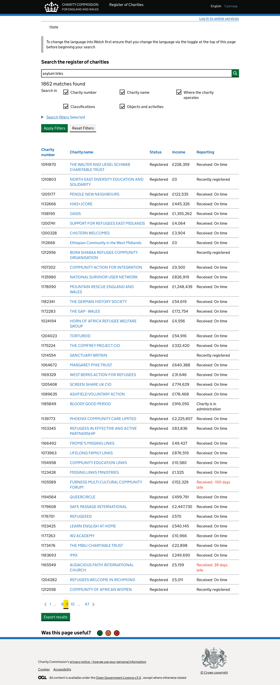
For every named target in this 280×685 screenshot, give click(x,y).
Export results (56, 617)
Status (156, 152)
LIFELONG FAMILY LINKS (91, 453)
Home (53, 27)
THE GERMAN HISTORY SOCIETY (98, 301)
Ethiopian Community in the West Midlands (106, 242)
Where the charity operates (199, 95)
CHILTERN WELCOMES (90, 233)
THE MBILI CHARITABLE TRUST (96, 545)
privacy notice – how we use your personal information (108, 662)
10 (73, 605)
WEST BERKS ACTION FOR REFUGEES (103, 374)
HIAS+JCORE (81, 204)
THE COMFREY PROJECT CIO (95, 345)
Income (178, 152)
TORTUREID (80, 336)
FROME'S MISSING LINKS (92, 443)
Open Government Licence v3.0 (118, 678)
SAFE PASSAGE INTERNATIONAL (98, 506)
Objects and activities (145, 106)
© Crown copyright (214, 672)
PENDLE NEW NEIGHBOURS (94, 194)
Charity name (138, 92)
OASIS (75, 213)
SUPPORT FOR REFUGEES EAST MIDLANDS (107, 223)
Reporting (205, 152)
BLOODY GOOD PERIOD (90, 403)
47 (87, 605)
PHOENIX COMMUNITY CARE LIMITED (103, 418)
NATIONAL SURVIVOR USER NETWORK (104, 277)
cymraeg (231, 6)
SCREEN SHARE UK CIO (90, 384)
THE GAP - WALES (85, 311)
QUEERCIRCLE (82, 497)
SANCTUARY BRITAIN (88, 355)
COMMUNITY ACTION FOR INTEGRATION (106, 267)
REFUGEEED (81, 516)
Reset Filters (83, 128)
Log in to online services (219, 18)
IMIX (73, 555)
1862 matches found (63, 84)
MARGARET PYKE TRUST (91, 365)
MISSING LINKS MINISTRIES (94, 472)
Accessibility (62, 669)
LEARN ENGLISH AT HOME (93, 526)
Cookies (44, 669)
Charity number (83, 92)
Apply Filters (54, 128)
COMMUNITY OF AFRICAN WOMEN (101, 589)
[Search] (140, 73)
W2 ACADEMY (82, 535)
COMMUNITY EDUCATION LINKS (98, 462)
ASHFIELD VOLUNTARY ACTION (97, 394)
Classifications (82, 106)
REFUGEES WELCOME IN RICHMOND (102, 579)
